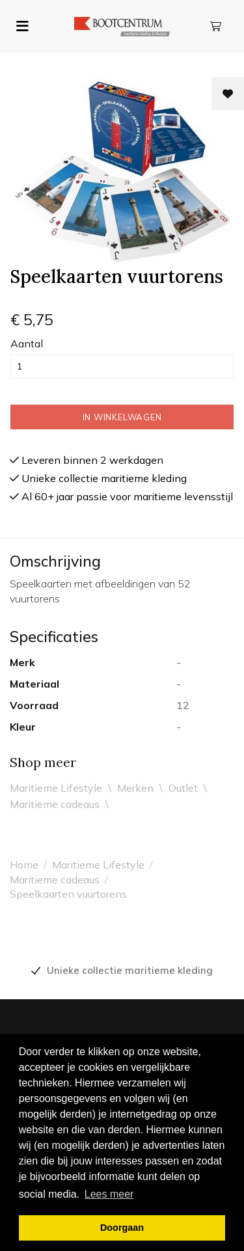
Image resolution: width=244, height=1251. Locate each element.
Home (24, 864)
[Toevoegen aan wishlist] (227, 93)
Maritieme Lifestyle (56, 787)
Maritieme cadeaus (55, 804)
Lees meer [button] (109, 1194)
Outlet (183, 787)
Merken (135, 787)
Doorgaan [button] (122, 1227)
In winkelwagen (122, 417)
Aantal (26, 343)
